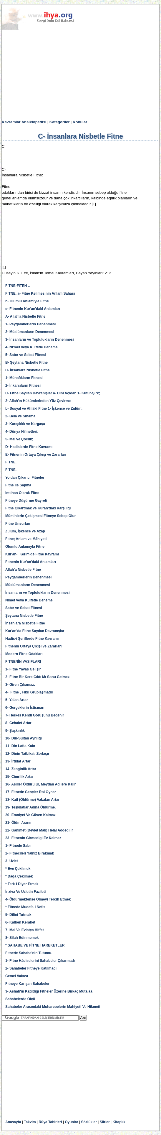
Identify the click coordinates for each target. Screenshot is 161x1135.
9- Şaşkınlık (15, 731)
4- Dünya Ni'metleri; (21, 431)
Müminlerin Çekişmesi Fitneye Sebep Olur (40, 516)
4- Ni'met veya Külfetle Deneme (31, 347)
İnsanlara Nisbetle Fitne (25, 623)
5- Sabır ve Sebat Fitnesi (25, 355)
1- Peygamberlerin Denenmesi (30, 324)
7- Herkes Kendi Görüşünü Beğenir (34, 715)
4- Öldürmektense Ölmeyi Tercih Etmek (38, 899)
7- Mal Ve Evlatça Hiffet (24, 930)
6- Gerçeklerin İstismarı (24, 708)
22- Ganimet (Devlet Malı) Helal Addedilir (39, 830)
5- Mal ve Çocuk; (19, 439)
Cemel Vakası (16, 976)
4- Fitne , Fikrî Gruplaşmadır (29, 692)
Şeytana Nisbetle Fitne (24, 616)
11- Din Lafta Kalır (20, 746)
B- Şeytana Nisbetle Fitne (26, 362)
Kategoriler (59, 122)
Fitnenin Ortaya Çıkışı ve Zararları (33, 646)
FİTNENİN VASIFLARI (23, 662)
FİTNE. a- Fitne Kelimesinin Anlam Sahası (40, 293)
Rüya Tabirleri (50, 1122)
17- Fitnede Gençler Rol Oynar (30, 792)
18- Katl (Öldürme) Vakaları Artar (32, 800)
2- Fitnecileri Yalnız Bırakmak (29, 853)
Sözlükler (89, 1122)
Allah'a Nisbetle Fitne (23, 570)
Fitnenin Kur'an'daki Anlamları (30, 562)
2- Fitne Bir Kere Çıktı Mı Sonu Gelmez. (37, 677)
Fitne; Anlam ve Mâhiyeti (26, 539)
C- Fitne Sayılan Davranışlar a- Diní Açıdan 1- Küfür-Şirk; (52, 393)
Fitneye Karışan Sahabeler (27, 984)
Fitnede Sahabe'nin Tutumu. (28, 953)
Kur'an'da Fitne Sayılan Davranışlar (34, 631)
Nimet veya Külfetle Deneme (29, 600)
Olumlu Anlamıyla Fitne (24, 546)
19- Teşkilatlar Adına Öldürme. (30, 807)
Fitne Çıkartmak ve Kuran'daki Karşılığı (38, 508)
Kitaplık (119, 1122)
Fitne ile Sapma (18, 485)
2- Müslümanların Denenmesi (29, 332)
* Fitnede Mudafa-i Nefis (25, 907)
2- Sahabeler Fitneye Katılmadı (31, 968)
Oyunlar (71, 1122)
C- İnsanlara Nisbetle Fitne (27, 370)
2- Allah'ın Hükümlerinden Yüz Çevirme (38, 401)
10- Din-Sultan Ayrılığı (23, 738)
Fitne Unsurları (17, 523)
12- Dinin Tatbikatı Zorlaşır (27, 754)
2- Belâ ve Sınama (20, 416)
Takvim (30, 1122)
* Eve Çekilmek (17, 869)
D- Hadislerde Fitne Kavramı (28, 447)
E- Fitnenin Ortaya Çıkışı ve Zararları (35, 454)
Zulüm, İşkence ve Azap (25, 531)
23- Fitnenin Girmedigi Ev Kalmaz (33, 838)
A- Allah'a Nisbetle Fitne (25, 316)
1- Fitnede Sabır (18, 846)
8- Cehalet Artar (18, 723)
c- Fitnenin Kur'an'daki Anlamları (32, 309)
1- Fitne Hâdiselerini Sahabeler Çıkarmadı (40, 961)
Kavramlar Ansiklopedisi (24, 122)
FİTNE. (10, 462)
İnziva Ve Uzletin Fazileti (25, 892)
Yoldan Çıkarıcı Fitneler (24, 477)
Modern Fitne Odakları (24, 654)
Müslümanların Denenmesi (27, 585)
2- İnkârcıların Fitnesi (23, 385)
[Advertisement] (80, 75)
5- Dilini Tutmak (18, 915)
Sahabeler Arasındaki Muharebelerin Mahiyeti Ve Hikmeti (52, 1007)
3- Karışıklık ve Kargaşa (25, 424)
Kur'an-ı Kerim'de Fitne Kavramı (32, 554)
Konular (80, 122)
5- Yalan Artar (16, 700)
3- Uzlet (11, 861)
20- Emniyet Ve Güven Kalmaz (30, 815)
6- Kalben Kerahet (20, 922)
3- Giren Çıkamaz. (20, 685)
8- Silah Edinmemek (22, 938)
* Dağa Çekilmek (19, 876)
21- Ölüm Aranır (18, 823)
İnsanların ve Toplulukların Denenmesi (37, 593)
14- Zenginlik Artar (20, 769)
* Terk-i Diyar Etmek (22, 884)
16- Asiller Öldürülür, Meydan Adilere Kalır (40, 784)
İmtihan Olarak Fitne (22, 493)
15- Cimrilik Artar (19, 777)
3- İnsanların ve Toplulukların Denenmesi (39, 339)
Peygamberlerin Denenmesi (28, 577)
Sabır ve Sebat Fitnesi (23, 608)
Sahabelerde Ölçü (20, 999)
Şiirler (105, 1122)
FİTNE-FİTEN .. (17, 286)
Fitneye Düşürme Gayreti (26, 500)
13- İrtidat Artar (18, 761)
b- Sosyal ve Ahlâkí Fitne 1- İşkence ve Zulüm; (43, 408)
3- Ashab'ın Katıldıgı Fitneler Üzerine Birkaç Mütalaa (48, 991)
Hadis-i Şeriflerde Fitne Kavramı (32, 639)
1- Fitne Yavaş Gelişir (23, 669)
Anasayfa (13, 1122)
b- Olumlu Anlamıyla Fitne (27, 301)
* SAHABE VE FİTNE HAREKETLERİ (35, 945)
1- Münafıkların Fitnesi (24, 378)
